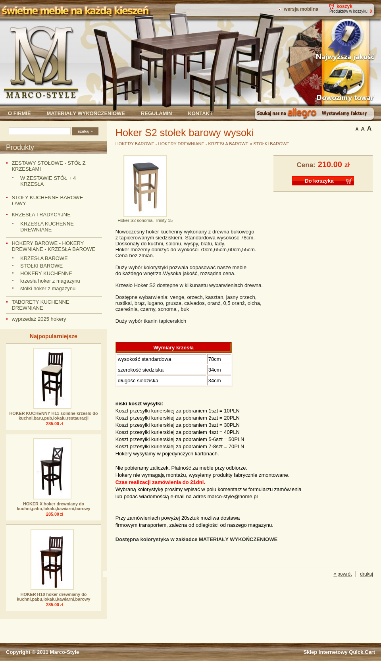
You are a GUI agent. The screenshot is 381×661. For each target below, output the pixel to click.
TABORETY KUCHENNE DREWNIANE (40, 305)
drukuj (366, 574)
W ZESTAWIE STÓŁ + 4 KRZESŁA (48, 181)
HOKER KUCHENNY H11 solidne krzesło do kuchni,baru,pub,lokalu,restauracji (54, 415)
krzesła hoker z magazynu (50, 281)
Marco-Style (64, 652)
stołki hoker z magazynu (47, 288)
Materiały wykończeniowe (86, 113)
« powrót (342, 574)
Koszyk (344, 6)
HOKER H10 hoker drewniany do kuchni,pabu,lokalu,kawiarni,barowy (53, 596)
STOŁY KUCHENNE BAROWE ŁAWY (47, 200)
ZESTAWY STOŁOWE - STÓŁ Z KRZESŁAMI (48, 166)
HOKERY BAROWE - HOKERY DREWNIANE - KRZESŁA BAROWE (53, 246)
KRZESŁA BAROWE (44, 258)
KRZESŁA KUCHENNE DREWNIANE (47, 227)
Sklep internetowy (339, 652)
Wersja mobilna (301, 9)
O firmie (19, 113)
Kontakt (200, 113)
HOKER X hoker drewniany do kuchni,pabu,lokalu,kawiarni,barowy (53, 506)
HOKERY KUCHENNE (46, 273)
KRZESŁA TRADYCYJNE (41, 215)
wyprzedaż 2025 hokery (39, 319)
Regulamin (156, 113)
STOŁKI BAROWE (41, 266)
